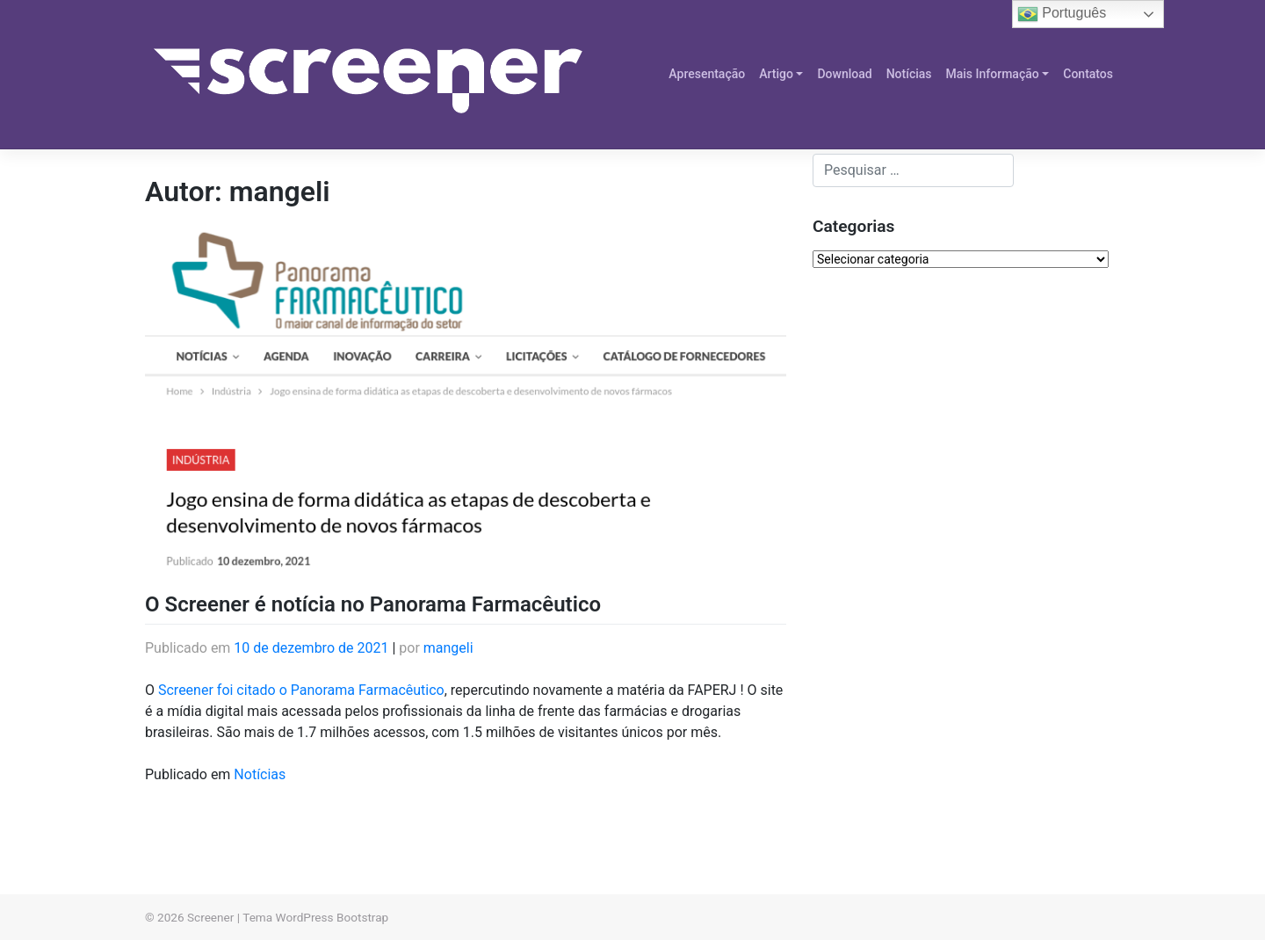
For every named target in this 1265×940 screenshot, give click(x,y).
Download (844, 74)
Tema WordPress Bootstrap (315, 917)
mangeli (448, 648)
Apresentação (707, 74)
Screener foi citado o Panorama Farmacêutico (301, 690)
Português (1061, 14)
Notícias (909, 74)
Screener (210, 917)
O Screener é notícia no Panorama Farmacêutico (373, 604)
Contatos (1088, 74)
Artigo (776, 74)
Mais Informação (992, 74)
